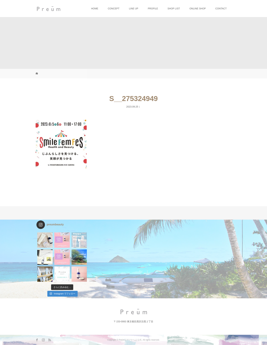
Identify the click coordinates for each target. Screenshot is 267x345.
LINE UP (133, 8)
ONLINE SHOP (198, 8)
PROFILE (153, 8)
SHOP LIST (174, 8)
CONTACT (221, 8)
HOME (94, 8)
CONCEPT (113, 8)
